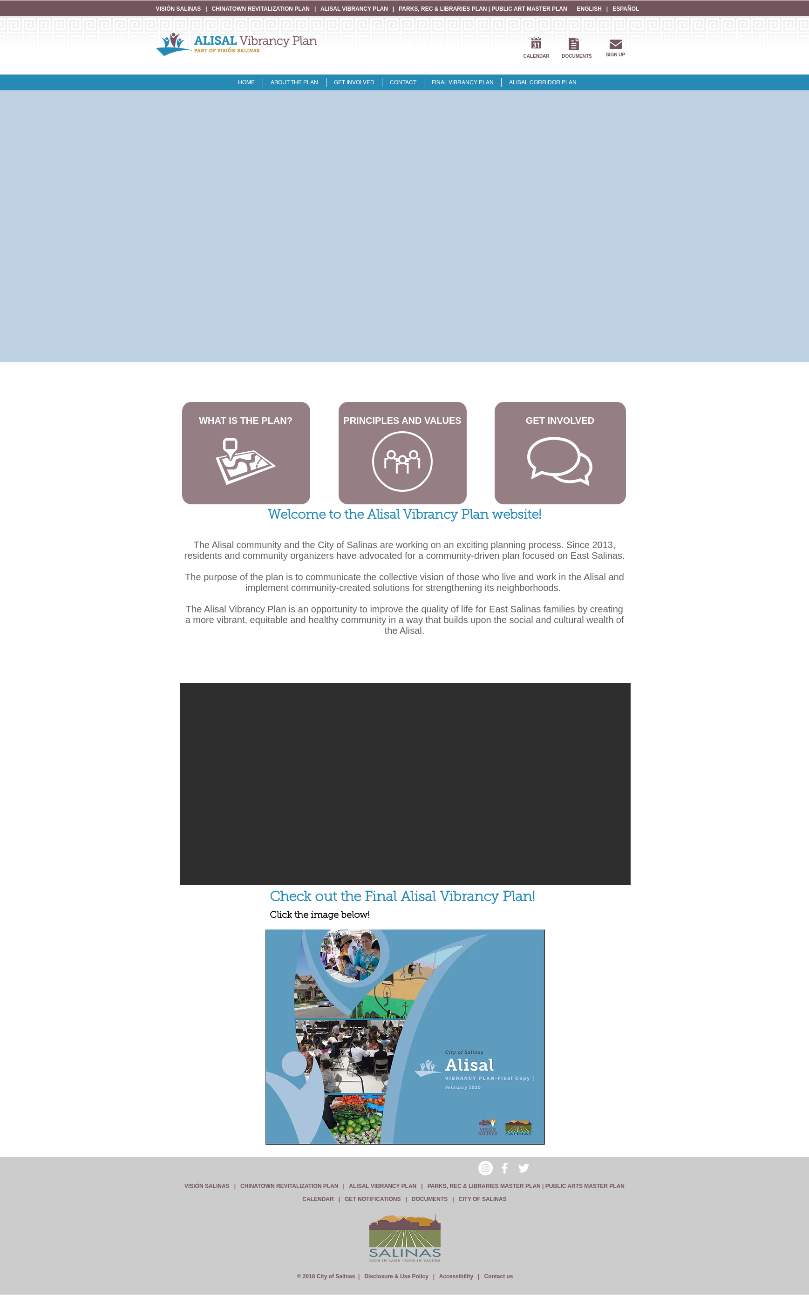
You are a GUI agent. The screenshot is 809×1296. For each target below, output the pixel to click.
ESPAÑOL (625, 9)
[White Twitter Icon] (524, 1168)
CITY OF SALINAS (483, 1199)
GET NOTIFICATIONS (373, 1199)
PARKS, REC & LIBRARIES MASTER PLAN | (486, 1186)
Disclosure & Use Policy (396, 1276)
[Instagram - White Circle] (485, 1168)
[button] (405, 784)
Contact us (498, 1276)
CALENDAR (317, 1199)
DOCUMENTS (430, 1199)
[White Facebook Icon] (504, 1168)
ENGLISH (589, 9)
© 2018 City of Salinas (326, 1276)
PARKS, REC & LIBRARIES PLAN (443, 9)
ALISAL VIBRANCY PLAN (354, 9)
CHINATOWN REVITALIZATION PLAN (262, 9)
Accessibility (456, 1276)
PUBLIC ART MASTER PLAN (529, 9)
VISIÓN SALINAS (179, 9)
